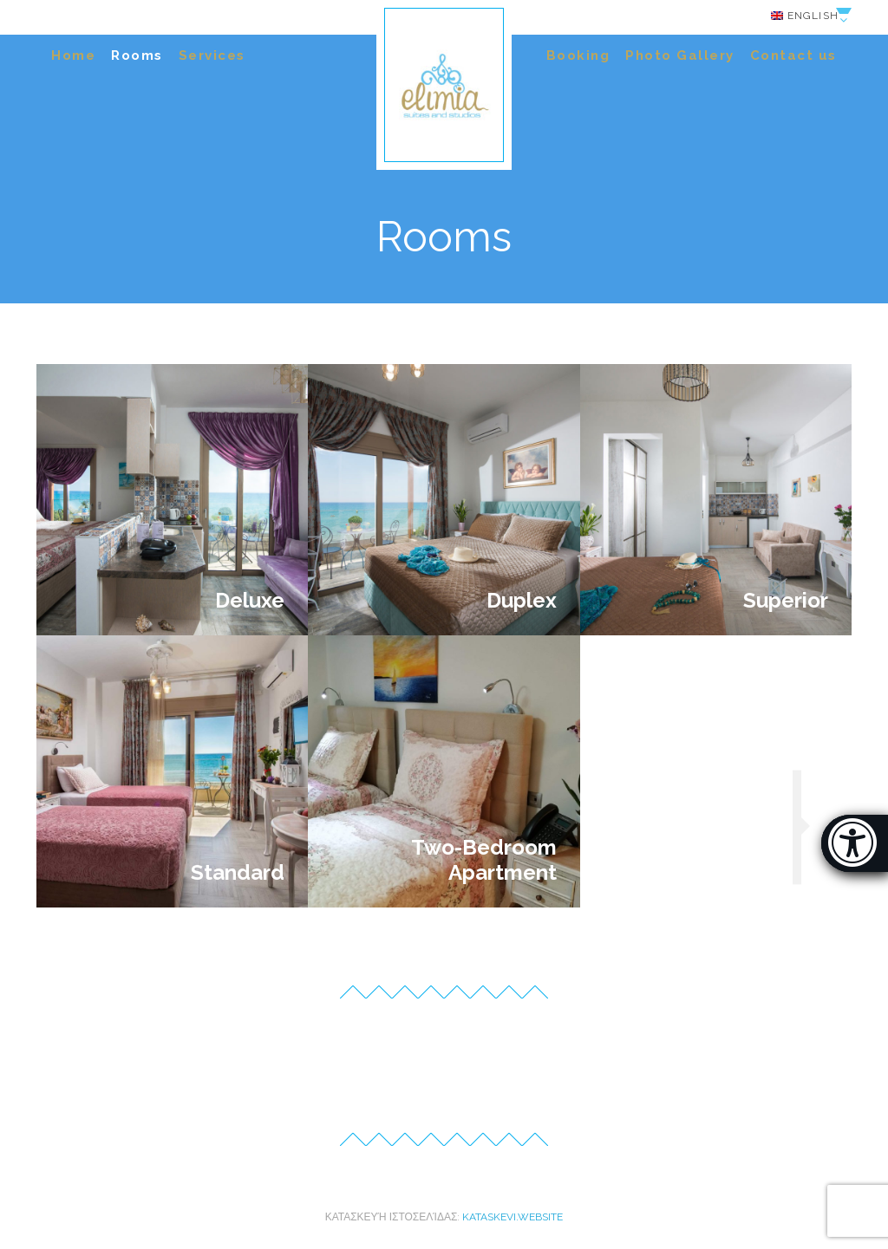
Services (212, 55)
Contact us (793, 55)
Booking (578, 55)
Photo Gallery (680, 55)
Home (73, 55)
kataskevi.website (512, 1217)
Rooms (137, 55)
